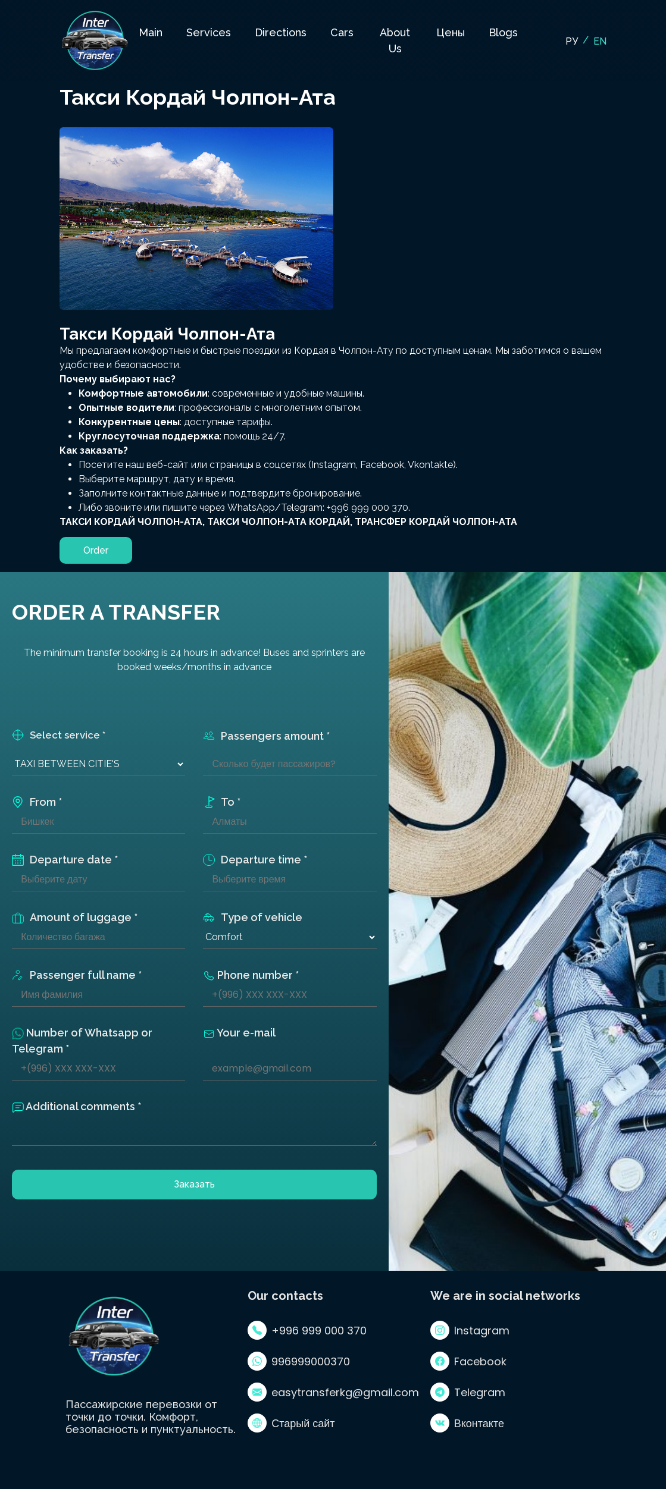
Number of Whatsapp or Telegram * (82, 1040)
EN (599, 41)
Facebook (468, 1361)
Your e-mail (239, 1032)
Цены (450, 32)
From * (37, 802)
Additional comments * (76, 1106)
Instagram (469, 1330)
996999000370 (299, 1361)
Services (208, 32)
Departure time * (255, 859)
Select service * (58, 735)
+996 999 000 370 (307, 1330)
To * (221, 802)
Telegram (467, 1392)
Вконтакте (467, 1423)
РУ (571, 41)
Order (95, 550)
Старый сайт (291, 1423)
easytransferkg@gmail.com (333, 1392)
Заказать (194, 1184)
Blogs (503, 32)
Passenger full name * (77, 975)
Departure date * (65, 859)
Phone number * (251, 975)
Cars (342, 32)
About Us (395, 40)
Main (150, 32)
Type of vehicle (252, 917)
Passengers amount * (266, 736)
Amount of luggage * (74, 917)
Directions (281, 32)
